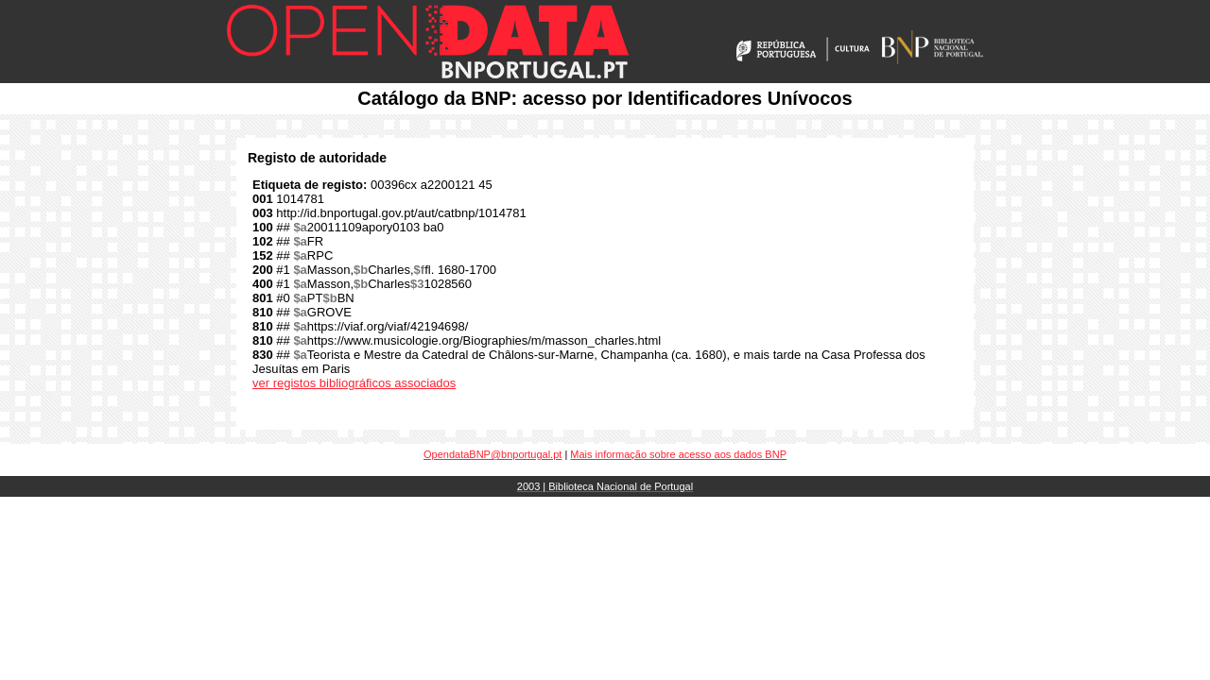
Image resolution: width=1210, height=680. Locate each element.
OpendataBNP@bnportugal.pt (493, 454)
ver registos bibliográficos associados (354, 383)
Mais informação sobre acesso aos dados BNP (678, 454)
